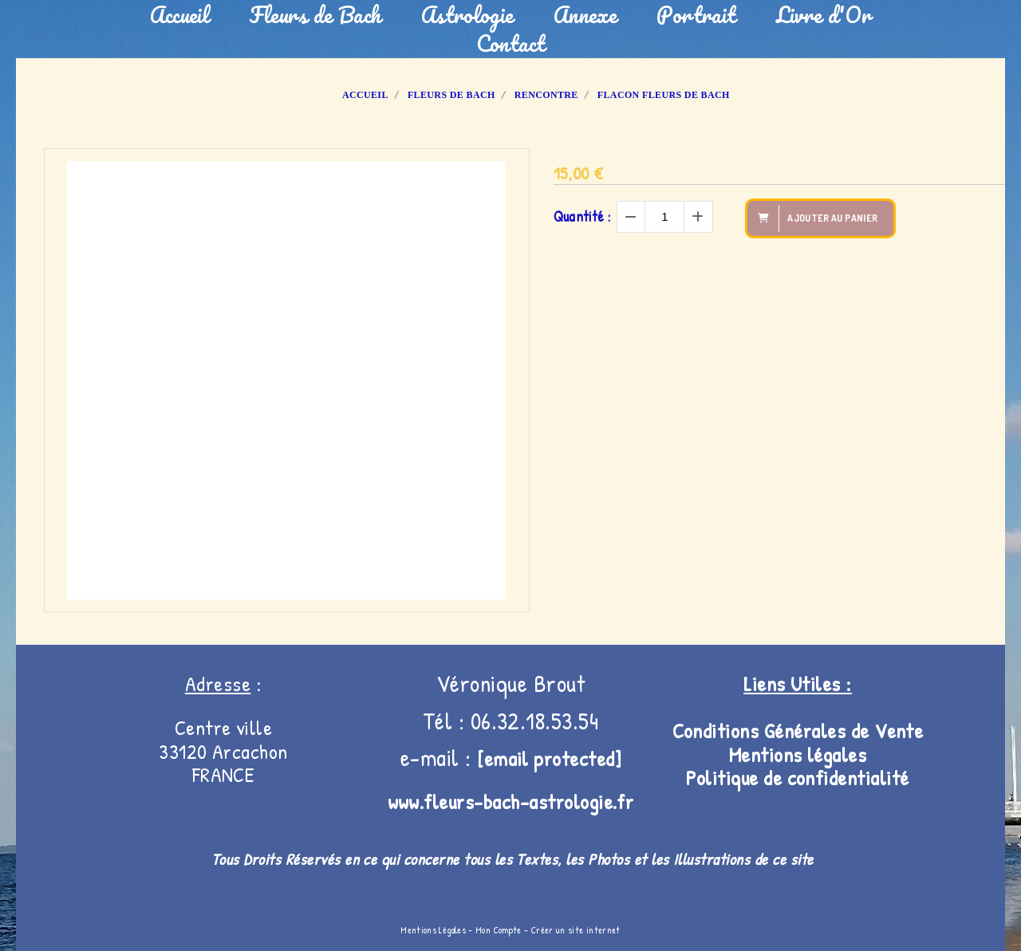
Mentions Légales (433, 930)
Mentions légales (798, 754)
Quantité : (582, 216)
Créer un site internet (576, 930)
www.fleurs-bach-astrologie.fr (511, 801)
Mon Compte (498, 930)
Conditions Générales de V (779, 731)
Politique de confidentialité (797, 778)
